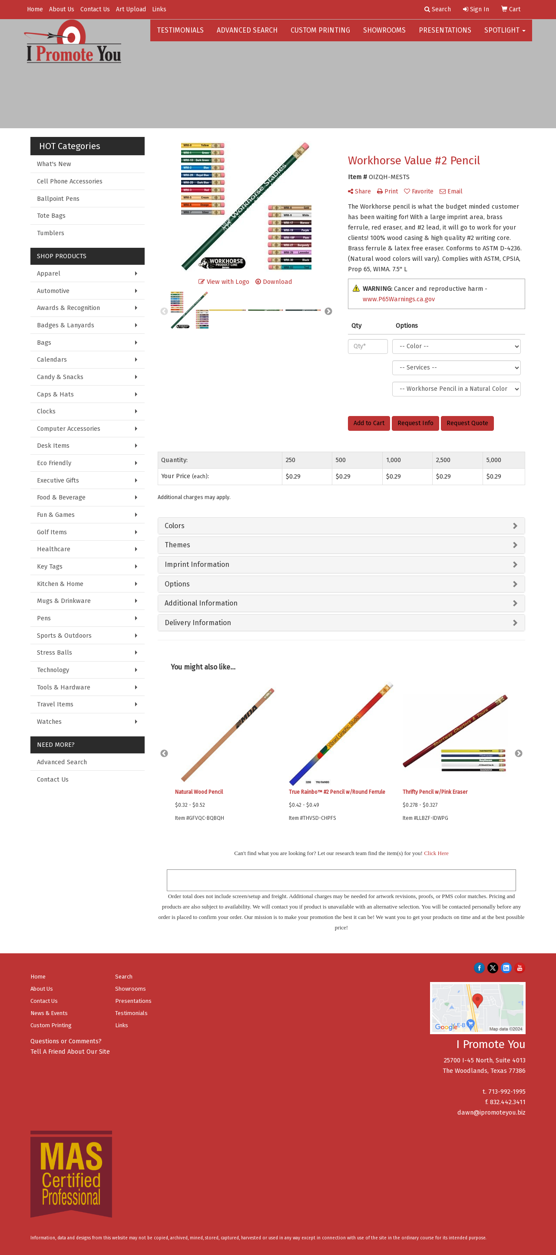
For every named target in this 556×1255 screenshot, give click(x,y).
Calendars (52, 359)
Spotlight (505, 34)
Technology (53, 670)
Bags (44, 342)
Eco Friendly (54, 463)
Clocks (46, 411)
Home (35, 9)
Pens (44, 618)
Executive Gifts (58, 480)
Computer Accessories (68, 429)
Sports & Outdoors (64, 635)
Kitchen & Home (60, 584)
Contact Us (95, 9)
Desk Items (53, 445)
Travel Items (55, 704)
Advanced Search (247, 34)
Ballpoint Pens (58, 199)
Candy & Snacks (60, 377)
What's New (54, 164)
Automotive (53, 291)
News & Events (49, 1013)
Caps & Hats (55, 394)
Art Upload (131, 9)
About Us (61, 9)
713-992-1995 (507, 1091)
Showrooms (384, 34)
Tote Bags (51, 216)
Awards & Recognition (68, 308)
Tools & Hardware (63, 687)
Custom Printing (320, 34)
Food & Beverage (61, 497)
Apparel (48, 273)
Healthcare (53, 549)
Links (159, 9)
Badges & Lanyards (65, 325)
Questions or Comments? (66, 1041)
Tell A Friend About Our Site (70, 1051)
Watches (49, 722)
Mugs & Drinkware (64, 601)
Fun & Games (56, 515)
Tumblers (50, 233)
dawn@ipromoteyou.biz (491, 1112)
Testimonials (180, 34)
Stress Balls (54, 652)
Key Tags (50, 566)
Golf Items (52, 532)
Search (123, 976)
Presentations (445, 34)
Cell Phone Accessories (70, 181)
